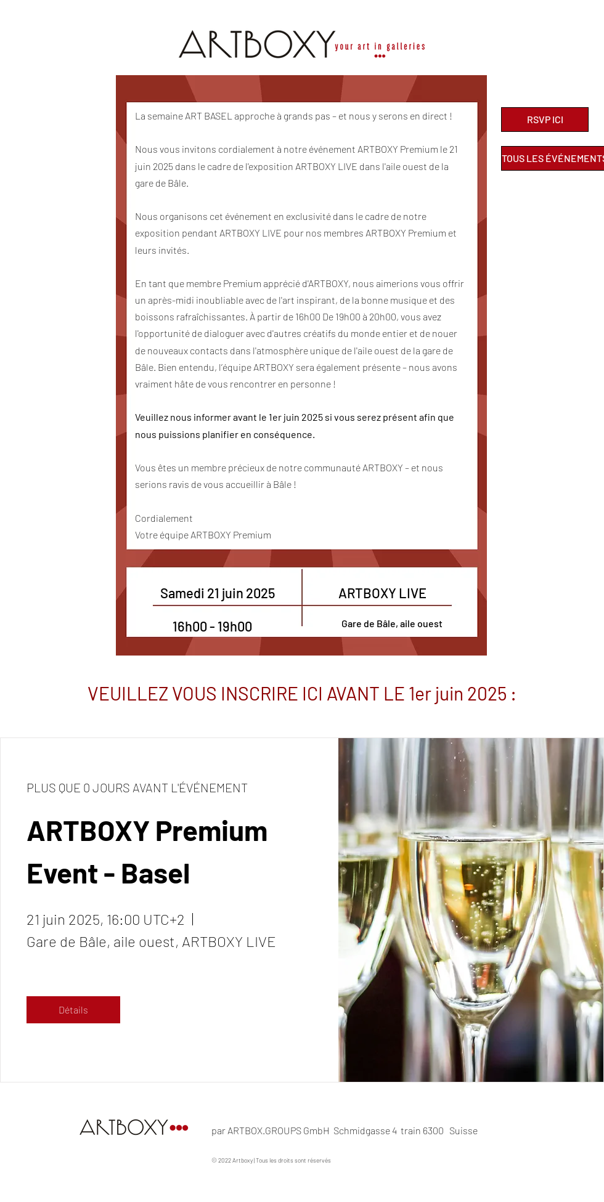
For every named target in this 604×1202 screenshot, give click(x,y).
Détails (73, 1009)
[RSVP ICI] (545, 119)
